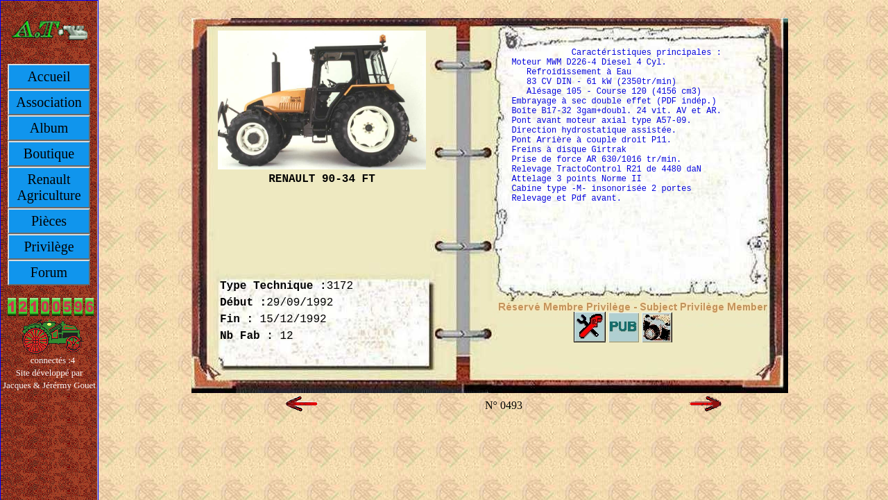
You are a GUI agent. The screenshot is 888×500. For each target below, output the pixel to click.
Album (49, 127)
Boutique (49, 153)
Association (48, 102)
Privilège (49, 246)
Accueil (48, 76)
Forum (49, 272)
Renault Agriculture (48, 187)
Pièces (49, 220)
